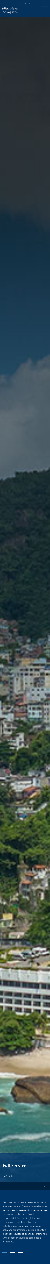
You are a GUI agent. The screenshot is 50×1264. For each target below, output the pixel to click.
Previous (6, 1186)
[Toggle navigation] (44, 9)
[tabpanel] (25, 1221)
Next (43, 1186)
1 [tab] (4, 1252)
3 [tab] (20, 1252)
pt (21, 3)
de (29, 3)
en (25, 3)
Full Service (14, 1165)
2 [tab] (12, 1252)
